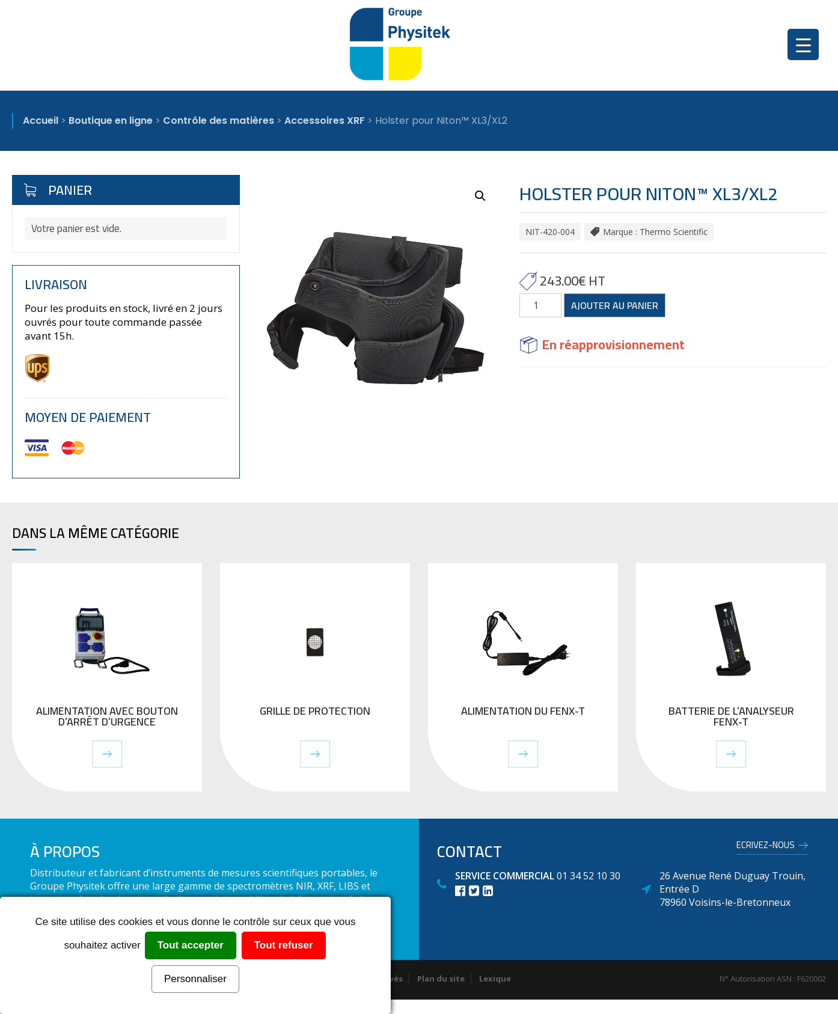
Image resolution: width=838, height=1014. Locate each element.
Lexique (495, 978)
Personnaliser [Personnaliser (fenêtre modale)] (195, 979)
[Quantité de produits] (540, 305)
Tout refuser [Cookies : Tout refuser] (283, 945)
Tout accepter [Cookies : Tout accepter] (191, 945)
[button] (480, 196)
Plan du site (441, 978)
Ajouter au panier (614, 305)
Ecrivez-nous (765, 847)
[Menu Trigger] (803, 44)
